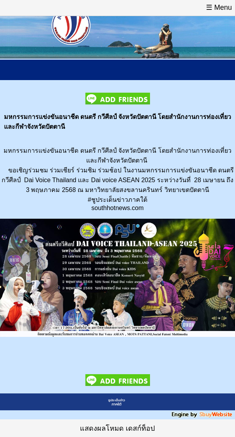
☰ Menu (219, 7)
